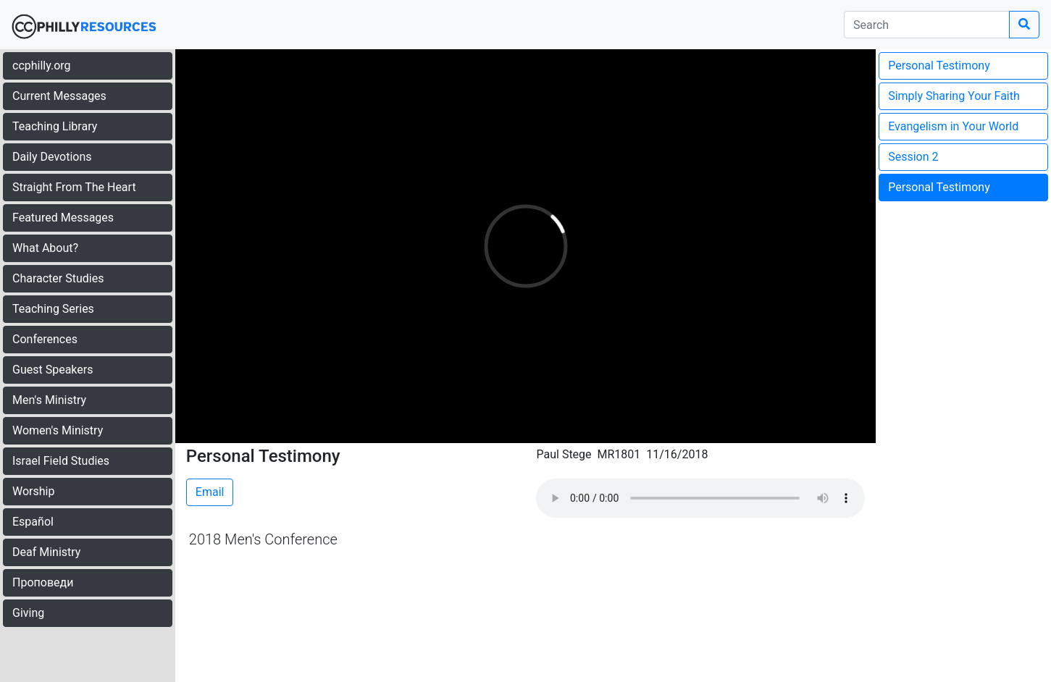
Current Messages (59, 96)
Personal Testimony (939, 65)
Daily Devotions (52, 157)
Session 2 (913, 157)
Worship (33, 491)
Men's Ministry (49, 400)
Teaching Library (54, 126)
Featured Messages (63, 217)
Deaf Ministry (46, 552)
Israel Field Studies (60, 461)
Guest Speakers (52, 369)
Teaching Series (53, 309)
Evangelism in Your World (953, 126)
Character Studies (58, 278)
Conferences (45, 339)
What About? (45, 248)
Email (210, 492)
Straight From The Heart (74, 187)
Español (33, 522)
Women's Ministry (57, 430)
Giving (28, 613)
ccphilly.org (41, 65)
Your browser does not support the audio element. (700, 498)
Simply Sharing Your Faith (954, 96)
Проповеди (42, 582)
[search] (927, 24)
